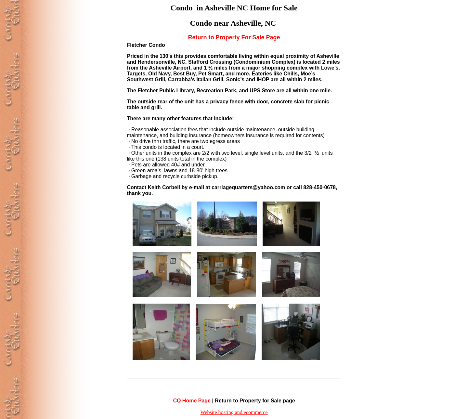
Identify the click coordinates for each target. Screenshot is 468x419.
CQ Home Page (192, 400)
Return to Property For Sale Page (234, 37)
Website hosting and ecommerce (233, 412)
